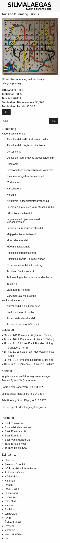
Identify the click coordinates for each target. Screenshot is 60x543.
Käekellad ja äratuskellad (21, 312)
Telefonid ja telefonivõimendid (23, 324)
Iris (6, 538)
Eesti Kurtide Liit (14, 435)
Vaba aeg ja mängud (18, 289)
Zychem (9, 526)
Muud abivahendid (17, 240)
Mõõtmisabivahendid (18, 246)
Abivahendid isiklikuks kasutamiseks (27, 139)
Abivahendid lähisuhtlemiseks (23, 306)
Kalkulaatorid (14, 188)
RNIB (8, 517)
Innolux (9, 485)
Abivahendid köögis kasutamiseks (26, 145)
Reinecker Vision (14, 472)
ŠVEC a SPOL (13, 522)
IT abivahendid (15, 182)
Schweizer (11, 497)
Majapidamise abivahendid (22, 234)
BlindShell (10, 501)
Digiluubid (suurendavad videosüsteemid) (30, 157)
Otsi (54, 121)
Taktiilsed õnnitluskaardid (21, 271)
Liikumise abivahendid (19, 213)
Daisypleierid (14, 151)
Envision (9, 509)
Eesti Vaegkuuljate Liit (17, 439)
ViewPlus (10, 530)
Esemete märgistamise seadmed (25, 176)
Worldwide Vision (14, 534)
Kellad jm (12, 194)
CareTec (9, 460)
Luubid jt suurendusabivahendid (25, 228)
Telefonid (12, 283)
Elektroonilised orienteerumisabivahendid (30, 170)
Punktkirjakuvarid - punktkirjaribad (26, 259)
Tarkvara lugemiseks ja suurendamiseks (29, 277)
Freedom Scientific (15, 464)
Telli (6, 112)
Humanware (12, 493)
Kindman (10, 480)
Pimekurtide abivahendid (21, 318)
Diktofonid (12, 164)
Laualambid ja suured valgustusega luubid (31, 207)
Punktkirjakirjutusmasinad (21, 252)
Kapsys (9, 505)
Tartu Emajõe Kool (15, 443)
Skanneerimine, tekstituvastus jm (25, 265)
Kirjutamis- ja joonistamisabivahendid (28, 201)
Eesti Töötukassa (14, 423)
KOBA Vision (12, 476)
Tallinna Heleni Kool (16, 448)
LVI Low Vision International (20, 468)
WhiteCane (11, 513)
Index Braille (12, 489)
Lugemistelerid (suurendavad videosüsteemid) (23, 220)
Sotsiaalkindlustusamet (18, 427)
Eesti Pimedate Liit (15, 431)
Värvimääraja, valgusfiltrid (21, 296)
